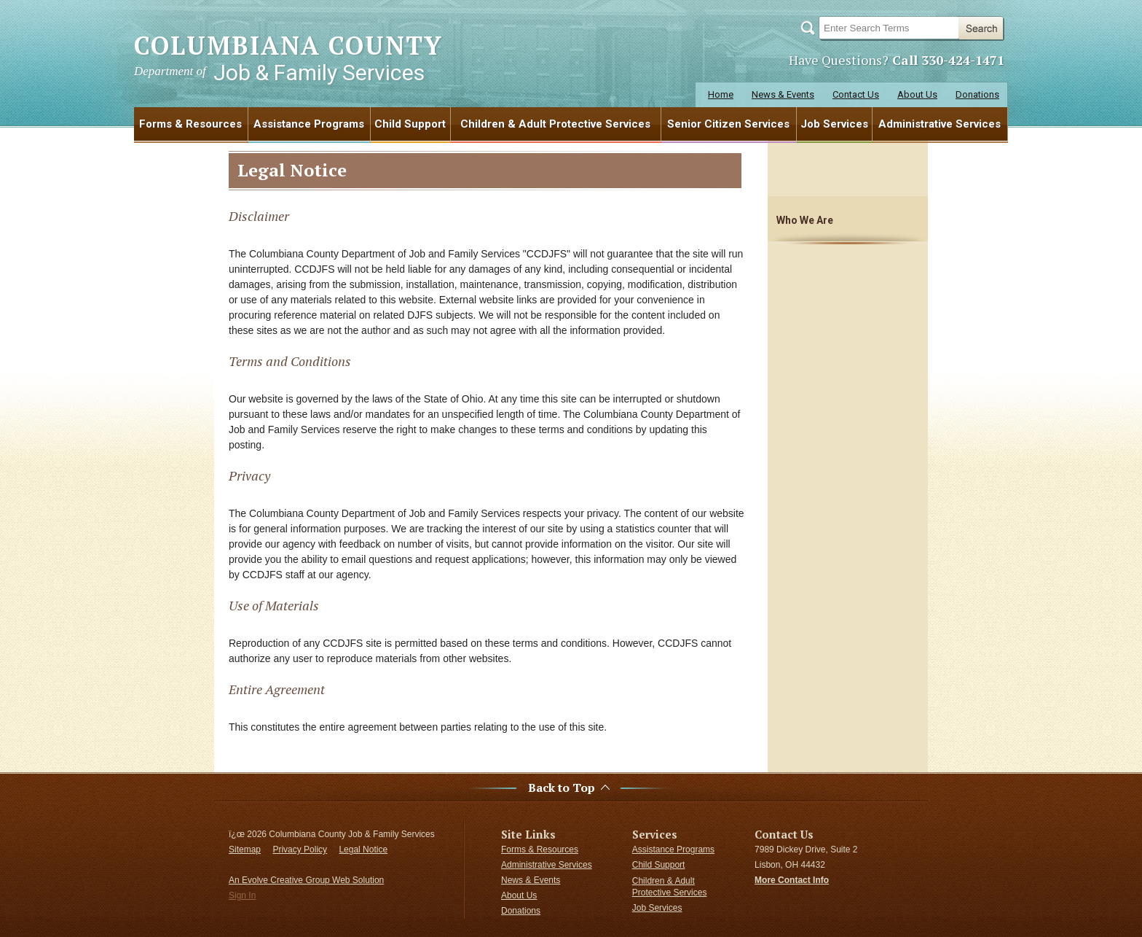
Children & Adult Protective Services (555, 124)
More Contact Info (792, 880)
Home (720, 94)
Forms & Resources (190, 124)
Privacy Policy (299, 849)
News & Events (783, 94)
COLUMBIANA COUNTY (288, 57)
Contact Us (855, 94)
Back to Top (561, 788)
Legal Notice (363, 849)
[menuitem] (191, 124)
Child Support (410, 124)
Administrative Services (939, 124)
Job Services (834, 124)
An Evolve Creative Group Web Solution (306, 880)
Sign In (242, 895)
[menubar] (571, 124)
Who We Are (804, 220)
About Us (917, 94)
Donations (977, 94)
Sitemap (245, 849)
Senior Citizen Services (728, 124)
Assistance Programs (308, 124)
